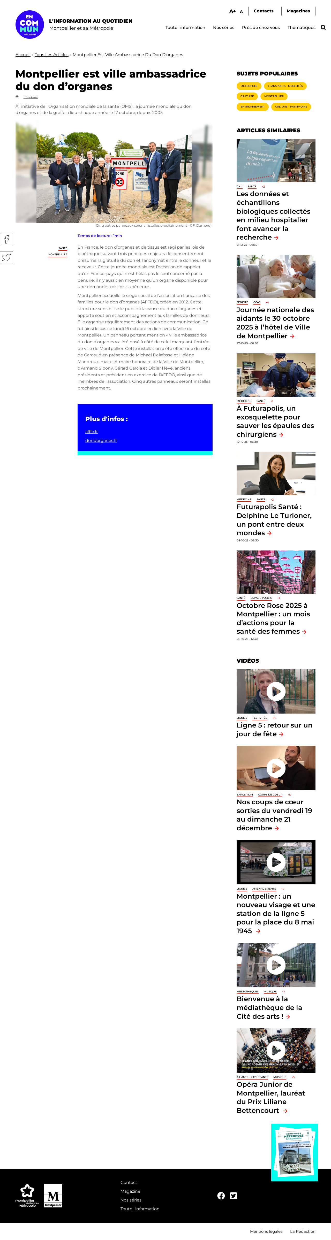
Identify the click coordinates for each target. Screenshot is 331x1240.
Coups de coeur (270, 794)
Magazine (130, 1191)
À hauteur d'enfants (252, 1077)
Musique (270, 991)
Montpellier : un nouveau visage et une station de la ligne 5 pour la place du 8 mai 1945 (276, 913)
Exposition (245, 794)
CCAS (256, 302)
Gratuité (247, 96)
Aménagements (264, 888)
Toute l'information (185, 27)
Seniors (242, 302)
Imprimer (31, 97)
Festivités (259, 717)
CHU (240, 186)
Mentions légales (266, 1231)
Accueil (23, 54)
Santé (62, 248)
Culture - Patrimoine (291, 106)
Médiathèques (248, 991)
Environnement (252, 106)
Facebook (6, 239)
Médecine (244, 401)
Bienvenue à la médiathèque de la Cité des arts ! (269, 1007)
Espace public (261, 597)
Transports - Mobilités (285, 86)
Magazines (298, 11)
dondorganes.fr (101, 440)
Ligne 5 (242, 717)
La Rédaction (302, 1231)
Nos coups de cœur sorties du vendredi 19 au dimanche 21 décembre (274, 815)
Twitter (6, 257)
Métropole (249, 86)
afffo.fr (91, 431)
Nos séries (223, 27)
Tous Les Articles (52, 54)
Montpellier (57, 254)
